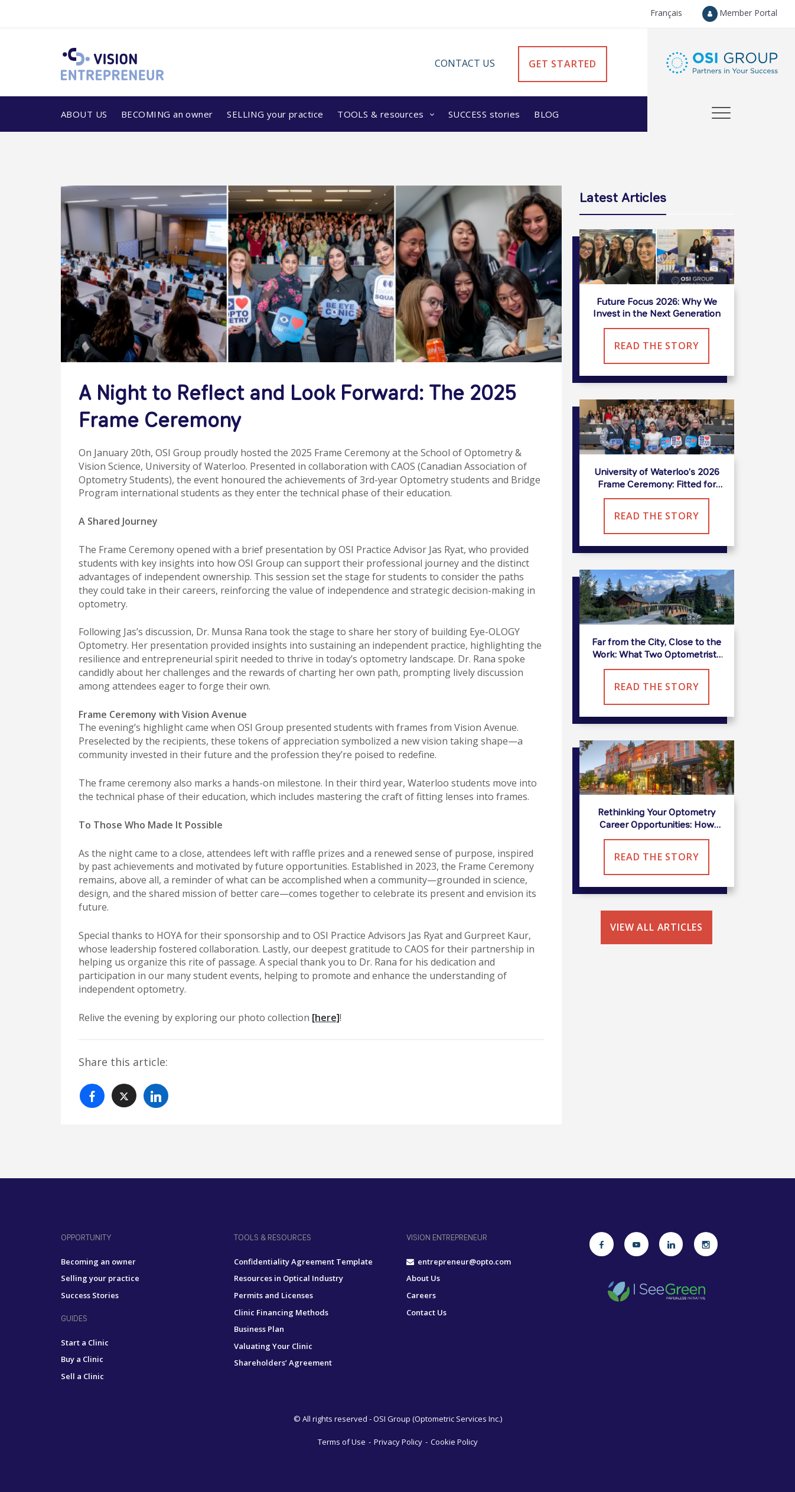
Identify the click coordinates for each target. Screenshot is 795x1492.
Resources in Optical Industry (288, 1278)
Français (666, 12)
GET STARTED (563, 63)
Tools (381, 114)
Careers (421, 1295)
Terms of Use (342, 1441)
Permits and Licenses (273, 1295)
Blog (546, 114)
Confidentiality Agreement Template (303, 1261)
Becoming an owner (98, 1261)
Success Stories (90, 1295)
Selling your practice (100, 1278)
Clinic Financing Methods (281, 1312)
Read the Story (656, 345)
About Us (84, 114)
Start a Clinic (85, 1342)
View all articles (656, 927)
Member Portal (739, 12)
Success (484, 114)
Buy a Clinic (82, 1359)
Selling (275, 114)
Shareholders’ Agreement (283, 1362)
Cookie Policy (454, 1441)
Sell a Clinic (82, 1376)
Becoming (167, 114)
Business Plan (259, 1329)
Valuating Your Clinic (273, 1346)
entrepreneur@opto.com (458, 1261)
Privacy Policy (398, 1441)
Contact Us (465, 63)
